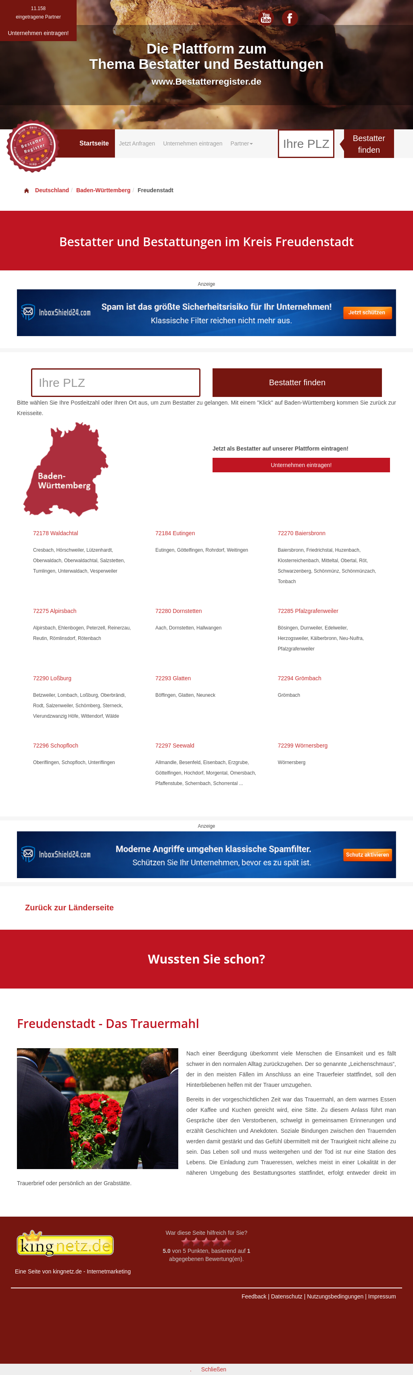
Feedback (254, 1296)
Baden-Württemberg (103, 190)
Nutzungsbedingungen (335, 1296)
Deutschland (46, 190)
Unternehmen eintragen (192, 143)
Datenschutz (286, 1296)
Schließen (213, 1369)
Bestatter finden (369, 144)
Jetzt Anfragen (137, 143)
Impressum (382, 1296)
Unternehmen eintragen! (301, 465)
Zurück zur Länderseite (69, 907)
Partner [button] (242, 143)
